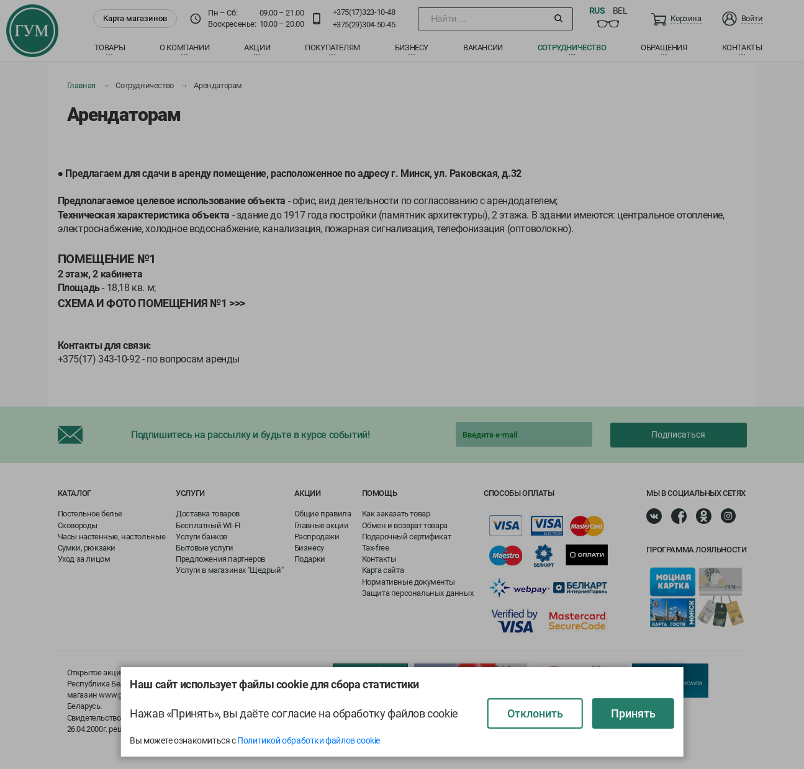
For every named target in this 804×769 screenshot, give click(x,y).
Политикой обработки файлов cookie (308, 740)
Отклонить (535, 713)
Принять (633, 713)
